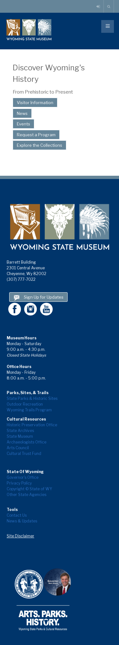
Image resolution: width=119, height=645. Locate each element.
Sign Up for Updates (38, 297)
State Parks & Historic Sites (32, 398)
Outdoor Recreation (25, 404)
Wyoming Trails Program (29, 410)
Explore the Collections (39, 145)
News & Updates (22, 521)
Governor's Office (22, 477)
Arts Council (18, 447)
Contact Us (17, 515)
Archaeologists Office (26, 442)
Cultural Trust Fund (24, 453)
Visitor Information (35, 102)
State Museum (20, 436)
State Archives (20, 430)
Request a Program (36, 134)
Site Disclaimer (20, 536)
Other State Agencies (26, 494)
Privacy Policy (19, 483)
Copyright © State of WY (29, 488)
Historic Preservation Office (32, 424)
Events (23, 123)
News (22, 113)
